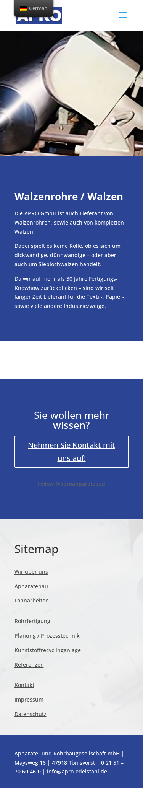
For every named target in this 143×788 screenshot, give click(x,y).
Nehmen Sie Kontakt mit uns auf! (71, 451)
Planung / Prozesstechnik (47, 635)
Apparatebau (31, 586)
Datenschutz (30, 714)
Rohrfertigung (32, 621)
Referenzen (29, 664)
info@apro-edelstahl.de (77, 771)
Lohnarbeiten (31, 600)
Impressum (28, 699)
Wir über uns (31, 571)
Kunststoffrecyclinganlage (47, 650)
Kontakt (24, 685)
